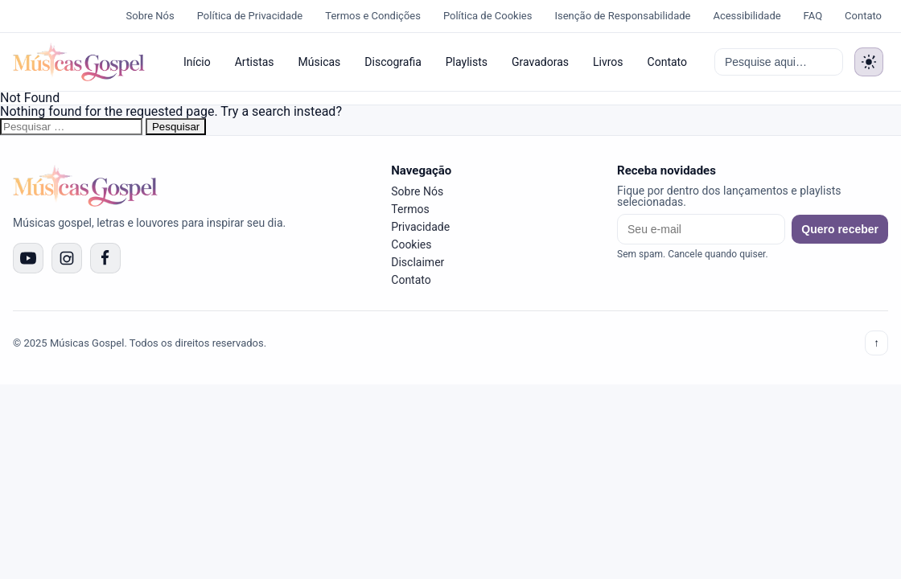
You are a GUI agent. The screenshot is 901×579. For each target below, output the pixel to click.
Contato (863, 16)
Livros (608, 61)
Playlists (467, 61)
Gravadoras (540, 61)
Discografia (392, 61)
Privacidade (420, 226)
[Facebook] (105, 258)
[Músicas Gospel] (79, 62)
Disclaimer (417, 262)
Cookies (411, 244)
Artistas (254, 61)
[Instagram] (66, 258)
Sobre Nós (150, 16)
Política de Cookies (488, 16)
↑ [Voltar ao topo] (876, 343)
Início (197, 61)
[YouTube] (28, 258)
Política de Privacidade (250, 16)
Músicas (319, 61)
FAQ (813, 16)
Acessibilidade (746, 16)
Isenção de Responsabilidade (622, 16)
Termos (410, 209)
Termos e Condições (373, 16)
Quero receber (839, 229)
